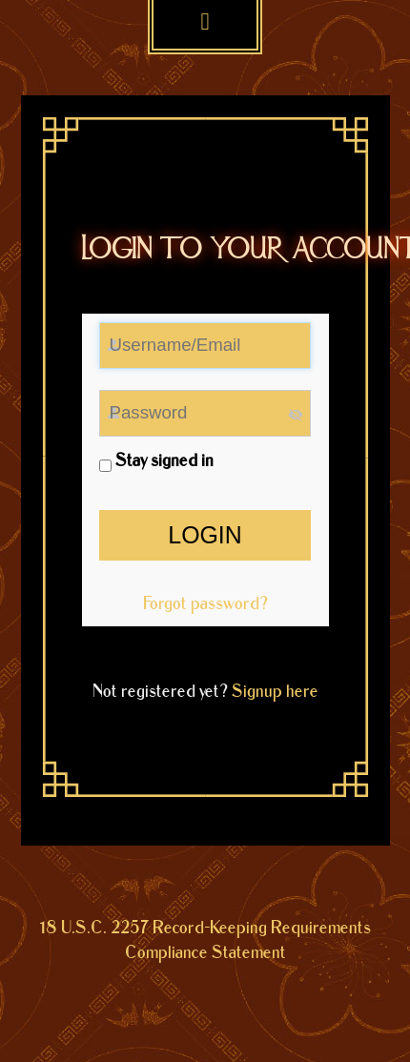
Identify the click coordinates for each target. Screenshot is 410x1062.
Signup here (275, 692)
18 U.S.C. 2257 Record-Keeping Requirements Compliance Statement (205, 941)
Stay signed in (156, 461)
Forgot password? (205, 604)
